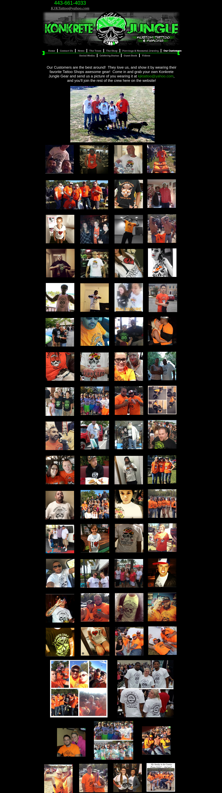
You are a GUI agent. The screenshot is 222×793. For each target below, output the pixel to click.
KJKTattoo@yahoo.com (70, 8)
